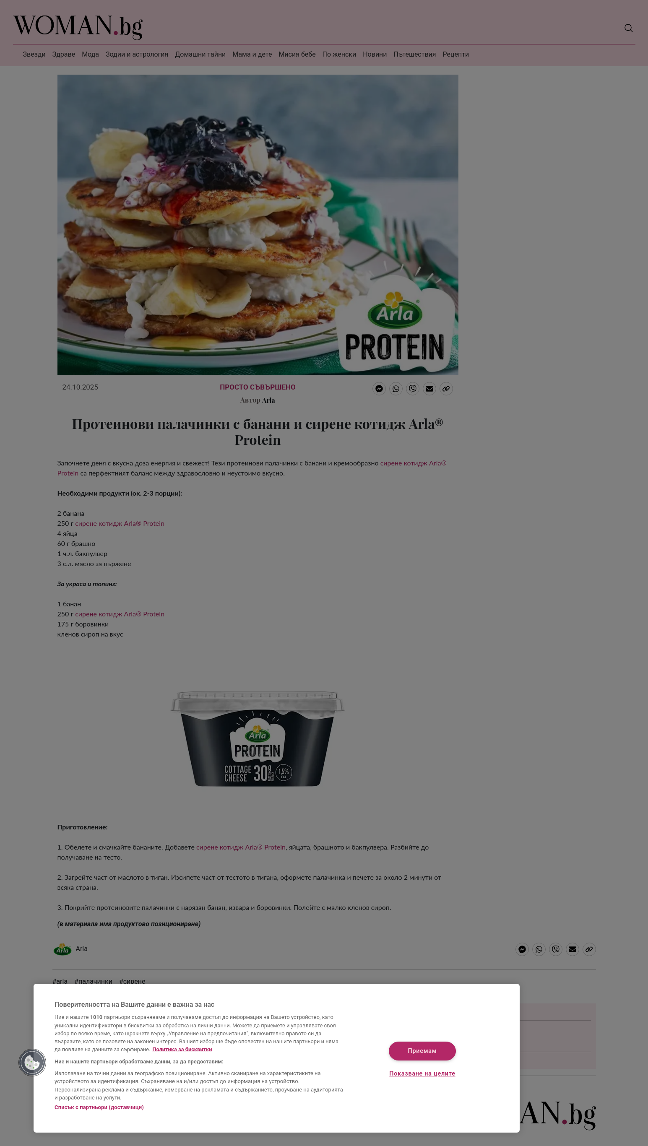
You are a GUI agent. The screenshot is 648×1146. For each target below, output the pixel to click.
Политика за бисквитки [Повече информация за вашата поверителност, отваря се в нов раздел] (182, 1049)
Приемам (422, 1051)
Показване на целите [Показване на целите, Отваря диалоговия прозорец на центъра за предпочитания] (422, 1073)
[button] (32, 1062)
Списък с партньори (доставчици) (99, 1107)
